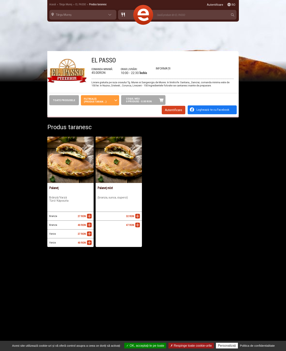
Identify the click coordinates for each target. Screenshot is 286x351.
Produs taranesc (98, 4)
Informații (163, 68)
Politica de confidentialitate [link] (257, 345)
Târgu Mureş (65, 4)
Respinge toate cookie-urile (191, 345)
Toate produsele (64, 100)
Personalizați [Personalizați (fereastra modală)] (227, 345)
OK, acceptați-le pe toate (145, 345)
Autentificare (173, 110)
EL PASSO (80, 4)
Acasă (52, 4)
